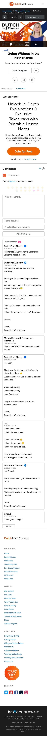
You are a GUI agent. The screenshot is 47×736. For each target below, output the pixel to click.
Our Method (9, 591)
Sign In (12, 181)
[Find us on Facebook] (16, 692)
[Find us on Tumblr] (21, 692)
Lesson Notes (6, 88)
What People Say (11, 602)
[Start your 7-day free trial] (12, 673)
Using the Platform (11, 650)
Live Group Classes (12, 568)
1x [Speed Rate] (27, 44)
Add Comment (23, 234)
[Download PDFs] (32, 79)
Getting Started (10, 640)
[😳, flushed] (12, 187)
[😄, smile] (8, 187)
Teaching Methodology (13, 654)
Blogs (6, 620)
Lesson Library (7, 11)
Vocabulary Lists (10, 564)
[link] (5, 17)
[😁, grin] (17, 187)
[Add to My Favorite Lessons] (15, 79)
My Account (8, 647)
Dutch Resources (11, 572)
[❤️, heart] (38, 190)
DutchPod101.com (32, 718)
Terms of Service (34, 729)
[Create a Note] (23, 79)
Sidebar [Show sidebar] (35, 17)
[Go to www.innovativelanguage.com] (23, 711)
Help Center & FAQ (11, 636)
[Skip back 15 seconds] (4, 44)
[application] (23, 34)
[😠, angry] (29, 187)
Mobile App (8, 579)
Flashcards (8, 561)
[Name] (23, 221)
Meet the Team (10, 598)
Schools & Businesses (13, 616)
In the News (9, 609)
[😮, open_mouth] (29, 190)
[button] (43, 4)
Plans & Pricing (10, 606)
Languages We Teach (12, 613)
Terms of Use (29, 722)
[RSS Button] (4, 175)
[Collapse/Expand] (23, 168)
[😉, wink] (42, 187)
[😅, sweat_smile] (38, 187)
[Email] (23, 227)
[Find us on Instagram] (26, 692)
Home (6, 553)
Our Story (8, 595)
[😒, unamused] (21, 187)
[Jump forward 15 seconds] (19, 44)
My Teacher (8, 575)
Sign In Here (31, 159)
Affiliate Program (10, 624)
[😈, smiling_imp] (34, 190)
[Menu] (4, 4)
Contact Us (8, 661)
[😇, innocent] (21, 190)
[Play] (11, 44)
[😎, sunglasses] (25, 187)
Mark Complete (20, 70)
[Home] (21, 6)
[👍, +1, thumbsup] (42, 190)
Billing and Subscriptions (13, 643)
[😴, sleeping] (25, 190)
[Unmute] (35, 44)
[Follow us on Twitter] (6, 692)
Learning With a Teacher (13, 658)
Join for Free (23, 151)
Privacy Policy (17, 722)
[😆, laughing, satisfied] (34, 187)
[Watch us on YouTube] (11, 692)
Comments (20, 88)
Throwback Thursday (22, 11)
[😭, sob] (17, 190)
